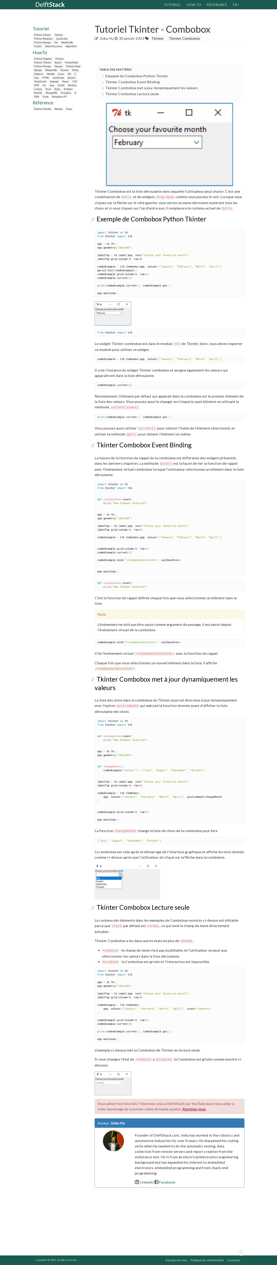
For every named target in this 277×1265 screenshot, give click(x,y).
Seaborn (38, 73)
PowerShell (71, 62)
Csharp (38, 88)
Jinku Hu (106, 38)
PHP (36, 85)
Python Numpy (42, 42)
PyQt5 (38, 46)
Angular (54, 81)
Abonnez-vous (194, 1109)
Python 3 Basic (42, 34)
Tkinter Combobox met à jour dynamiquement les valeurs (151, 88)
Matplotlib (67, 42)
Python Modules (43, 38)
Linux (61, 73)
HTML (45, 77)
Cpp (36, 77)
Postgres (66, 92)
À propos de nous (176, 1260)
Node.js (72, 85)
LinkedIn (144, 1182)
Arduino (68, 88)
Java (51, 85)
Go (44, 85)
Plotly (75, 70)
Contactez (233, 1260)
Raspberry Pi (59, 96)
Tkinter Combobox (184, 38)
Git (56, 42)
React (65, 81)
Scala (45, 96)
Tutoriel (172, 5)
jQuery (71, 77)
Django (38, 70)
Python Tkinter (42, 62)
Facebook (164, 1182)
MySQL (38, 92)
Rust (48, 88)
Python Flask (73, 66)
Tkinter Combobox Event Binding (132, 82)
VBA (36, 96)
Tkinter (58, 34)
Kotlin (61, 85)
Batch (58, 62)
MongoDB (51, 92)
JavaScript (62, 38)
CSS (74, 81)
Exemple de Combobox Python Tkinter (136, 76)
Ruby (57, 88)
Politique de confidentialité (207, 1260)
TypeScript (40, 81)
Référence (217, 5)
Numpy (59, 66)
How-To (194, 5)
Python (59, 58)
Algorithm (71, 46)
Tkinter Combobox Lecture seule (132, 94)
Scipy (69, 108)
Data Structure (53, 46)
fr (236, 5)
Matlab (51, 73)
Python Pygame (43, 58)
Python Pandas (42, 66)
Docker (64, 70)
